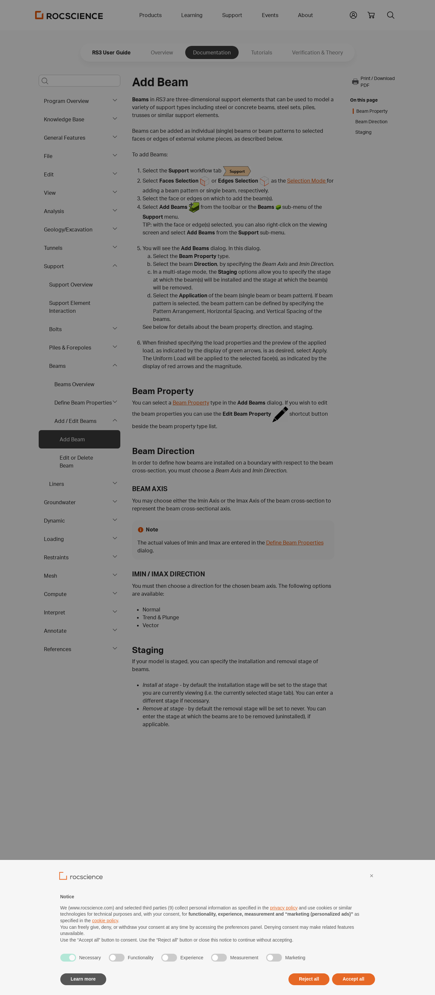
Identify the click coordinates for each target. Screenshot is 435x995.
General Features (64, 137)
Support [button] (232, 15)
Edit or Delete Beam (76, 461)
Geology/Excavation (68, 229)
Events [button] (270, 15)
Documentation (212, 52)
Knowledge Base (64, 119)
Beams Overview (74, 384)
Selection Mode (307, 180)
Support (54, 266)
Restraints (56, 557)
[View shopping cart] (371, 15)
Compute (55, 594)
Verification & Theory (317, 52)
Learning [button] (192, 15)
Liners (56, 484)
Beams (57, 366)
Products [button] (150, 15)
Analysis (54, 211)
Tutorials (261, 52)
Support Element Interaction (69, 307)
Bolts (55, 329)
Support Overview (71, 284)
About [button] (305, 15)
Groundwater (60, 502)
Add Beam (72, 439)
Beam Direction (371, 121)
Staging (363, 132)
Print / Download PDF (373, 81)
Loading (54, 539)
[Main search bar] (79, 81)
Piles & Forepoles (70, 347)
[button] (353, 14)
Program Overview (66, 101)
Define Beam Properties (83, 402)
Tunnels (53, 248)
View (50, 192)
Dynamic (54, 520)
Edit (49, 174)
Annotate (55, 630)
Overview (162, 52)
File (48, 156)
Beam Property (191, 402)
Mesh (50, 575)
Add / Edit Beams (75, 421)
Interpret (54, 612)
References (57, 649)
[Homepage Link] (69, 15)
